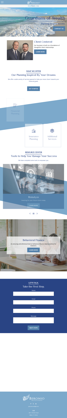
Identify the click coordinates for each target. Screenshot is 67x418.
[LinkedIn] (36, 404)
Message (33, 316)
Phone (33, 307)
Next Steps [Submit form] (33, 328)
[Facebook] (31, 404)
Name (33, 290)
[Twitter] (33, 404)
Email (33, 299)
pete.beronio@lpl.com (33, 406)
